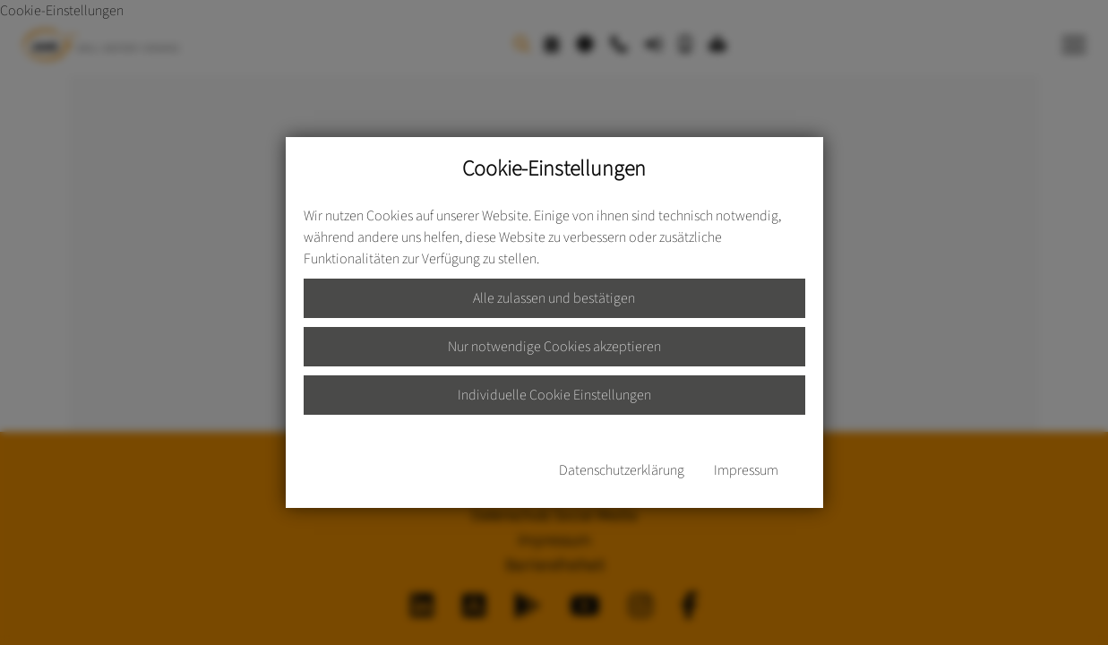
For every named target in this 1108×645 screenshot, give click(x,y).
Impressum (746, 470)
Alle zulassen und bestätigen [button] (554, 298)
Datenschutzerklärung (621, 470)
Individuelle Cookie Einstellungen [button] (554, 395)
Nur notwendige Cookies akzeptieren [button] (554, 347)
